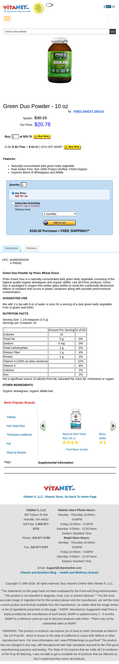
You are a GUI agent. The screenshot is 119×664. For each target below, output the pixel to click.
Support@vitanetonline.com (63, 567)
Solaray (11, 417)
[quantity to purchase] (15, 136)
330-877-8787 (39, 547)
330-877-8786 (41, 537)
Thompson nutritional (19, 434)
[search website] (59, 31)
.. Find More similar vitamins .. (76, 451)
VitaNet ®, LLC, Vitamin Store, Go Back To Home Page (60, 496)
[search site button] (112, 31)
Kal (8, 443)
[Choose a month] (60, 214)
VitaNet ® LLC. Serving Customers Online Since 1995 (17, 8)
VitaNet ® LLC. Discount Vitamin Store (59, 487)
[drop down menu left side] (7, 19)
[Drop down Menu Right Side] (112, 19)
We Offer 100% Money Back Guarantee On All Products (39, 8)
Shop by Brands (17, 452)
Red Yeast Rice (16, 426)
